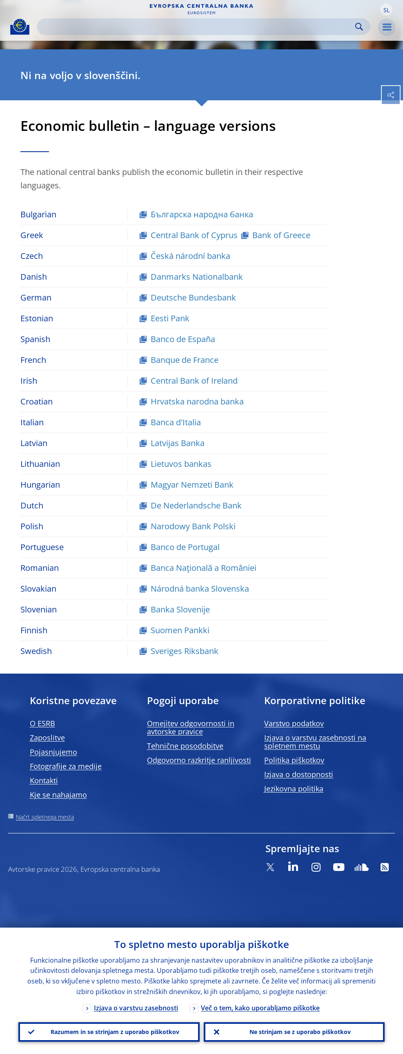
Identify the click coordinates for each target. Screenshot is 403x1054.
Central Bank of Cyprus (194, 235)
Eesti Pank (170, 318)
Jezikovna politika (293, 788)
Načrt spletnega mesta (45, 817)
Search (359, 27)
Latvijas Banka (178, 443)
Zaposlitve (47, 737)
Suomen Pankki (180, 630)
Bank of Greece (281, 235)
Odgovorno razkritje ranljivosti (199, 760)
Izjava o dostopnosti (298, 774)
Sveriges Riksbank (184, 650)
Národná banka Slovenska (200, 588)
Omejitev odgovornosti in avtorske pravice (190, 727)
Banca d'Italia (176, 422)
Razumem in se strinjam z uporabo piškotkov (115, 1032)
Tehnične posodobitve (185, 746)
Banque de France (184, 359)
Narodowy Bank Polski (193, 526)
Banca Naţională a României (203, 567)
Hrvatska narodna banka (197, 401)
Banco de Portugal (185, 546)
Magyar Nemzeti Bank (192, 484)
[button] (386, 9)
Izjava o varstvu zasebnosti (136, 1007)
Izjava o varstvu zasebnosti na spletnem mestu (315, 742)
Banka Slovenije (180, 609)
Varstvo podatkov (294, 723)
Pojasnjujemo (53, 752)
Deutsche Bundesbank (193, 297)
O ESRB (42, 723)
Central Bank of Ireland (194, 380)
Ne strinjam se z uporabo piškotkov (300, 1032)
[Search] (197, 27)
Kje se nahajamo (58, 795)
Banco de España (183, 339)
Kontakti (44, 780)
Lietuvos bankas (181, 463)
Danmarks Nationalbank (197, 276)
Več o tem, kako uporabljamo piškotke (260, 1007)
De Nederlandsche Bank (196, 505)
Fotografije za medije (66, 766)
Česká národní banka (190, 255)
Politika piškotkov (294, 760)
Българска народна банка (202, 214)
